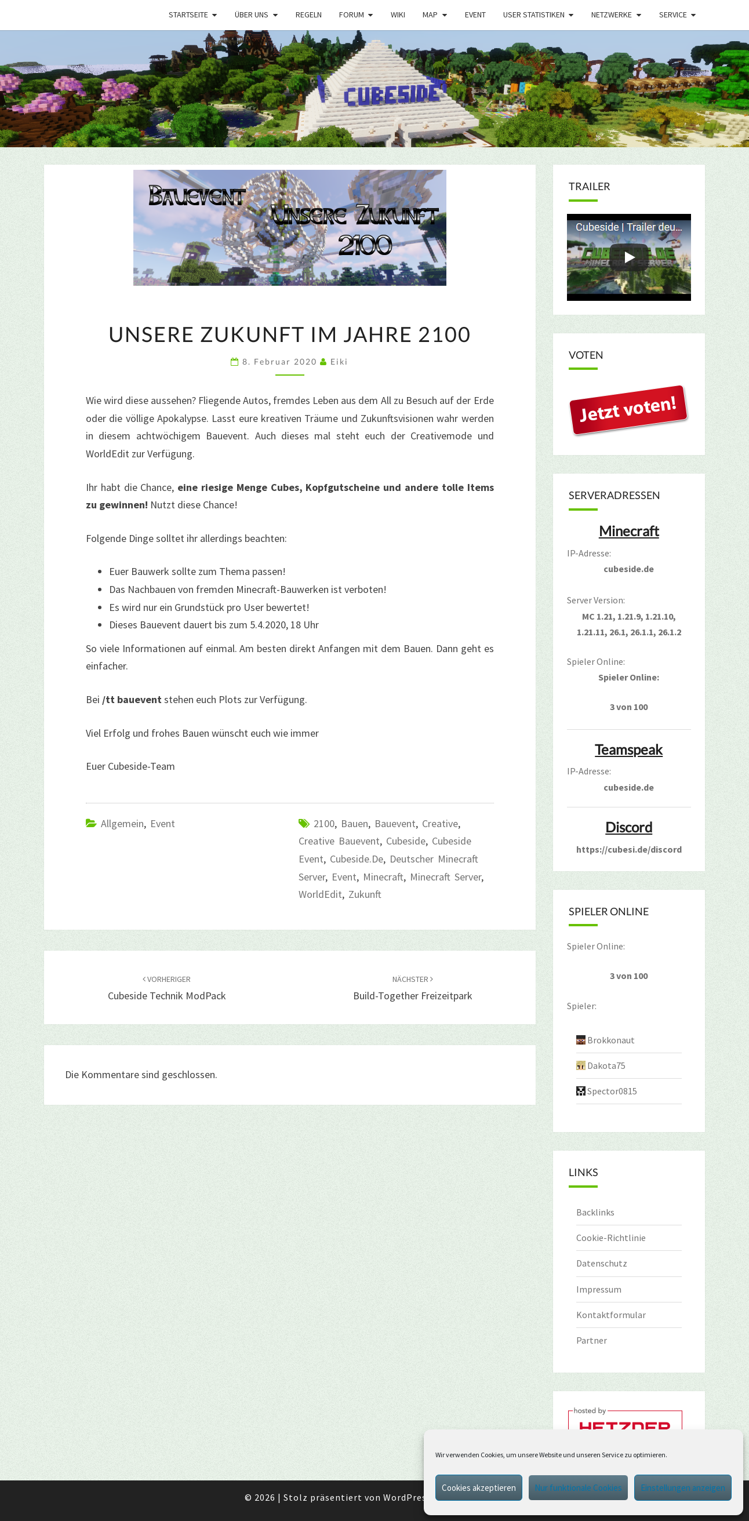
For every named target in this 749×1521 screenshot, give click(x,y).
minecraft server (445, 876)
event (344, 876)
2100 (324, 823)
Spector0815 (612, 1091)
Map (430, 14)
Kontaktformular (611, 1314)
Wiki (398, 14)
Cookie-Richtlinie (611, 1237)
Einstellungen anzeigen (683, 1487)
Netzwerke (611, 14)
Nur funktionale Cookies (578, 1487)
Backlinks (595, 1212)
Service (673, 14)
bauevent (395, 823)
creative (440, 823)
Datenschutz (601, 1263)
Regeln (309, 14)
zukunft (364, 894)
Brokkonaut (611, 1040)
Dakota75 (606, 1065)
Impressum (598, 1289)
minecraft (383, 876)
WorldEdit (320, 894)
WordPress (407, 1497)
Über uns (251, 14)
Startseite (188, 14)
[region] (374, 88)
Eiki (339, 361)
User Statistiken (534, 14)
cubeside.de (356, 858)
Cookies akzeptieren (479, 1487)
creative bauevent (339, 840)
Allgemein (122, 823)
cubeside (406, 840)
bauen (354, 823)
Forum (351, 14)
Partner (591, 1340)
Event (475, 14)
